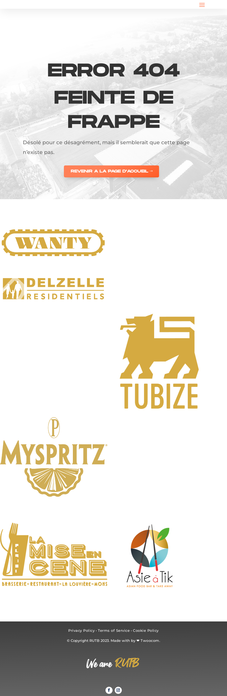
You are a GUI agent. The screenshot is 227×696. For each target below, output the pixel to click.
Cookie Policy (146, 630)
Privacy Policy (81, 630)
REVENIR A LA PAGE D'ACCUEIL (109, 171)
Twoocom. (150, 640)
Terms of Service (114, 630)
